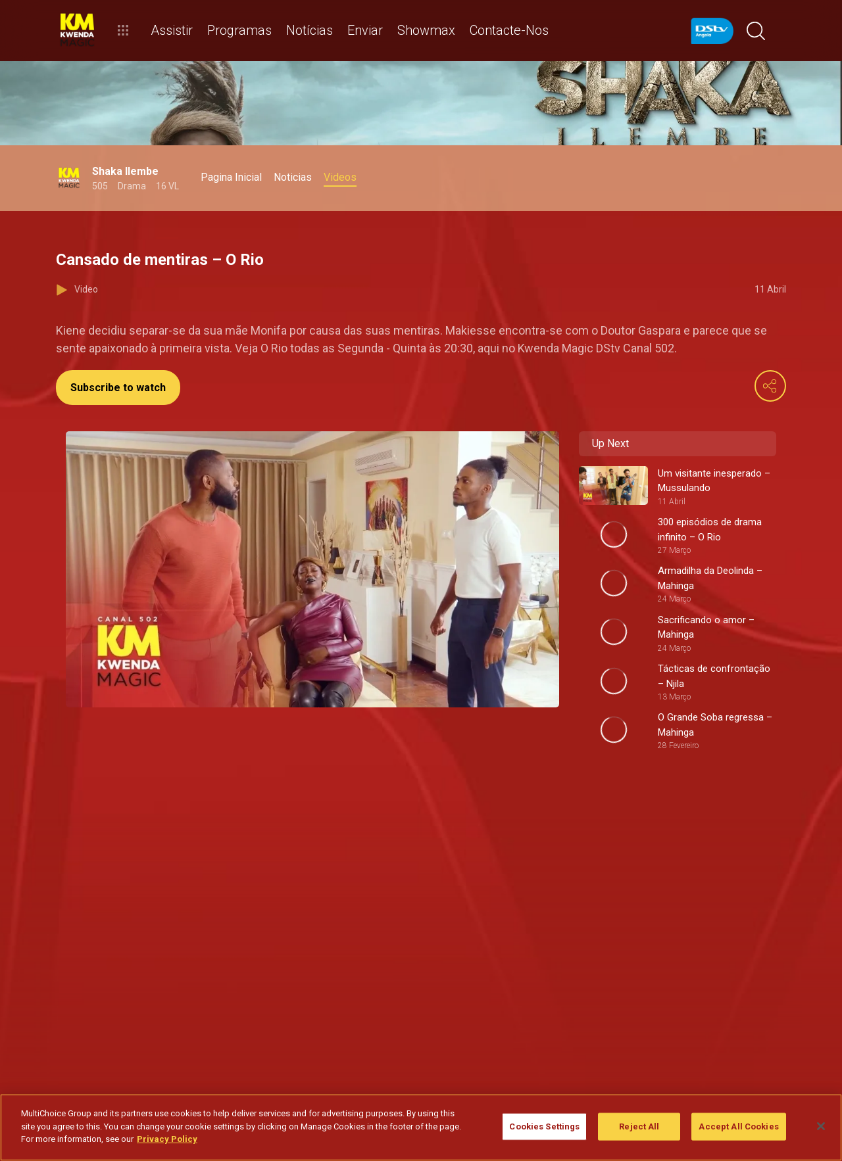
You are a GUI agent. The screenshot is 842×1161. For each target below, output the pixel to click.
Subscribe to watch (118, 387)
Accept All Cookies (738, 1126)
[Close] (820, 1126)
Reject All (639, 1126)
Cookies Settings (544, 1126)
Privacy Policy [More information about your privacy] (167, 1139)
